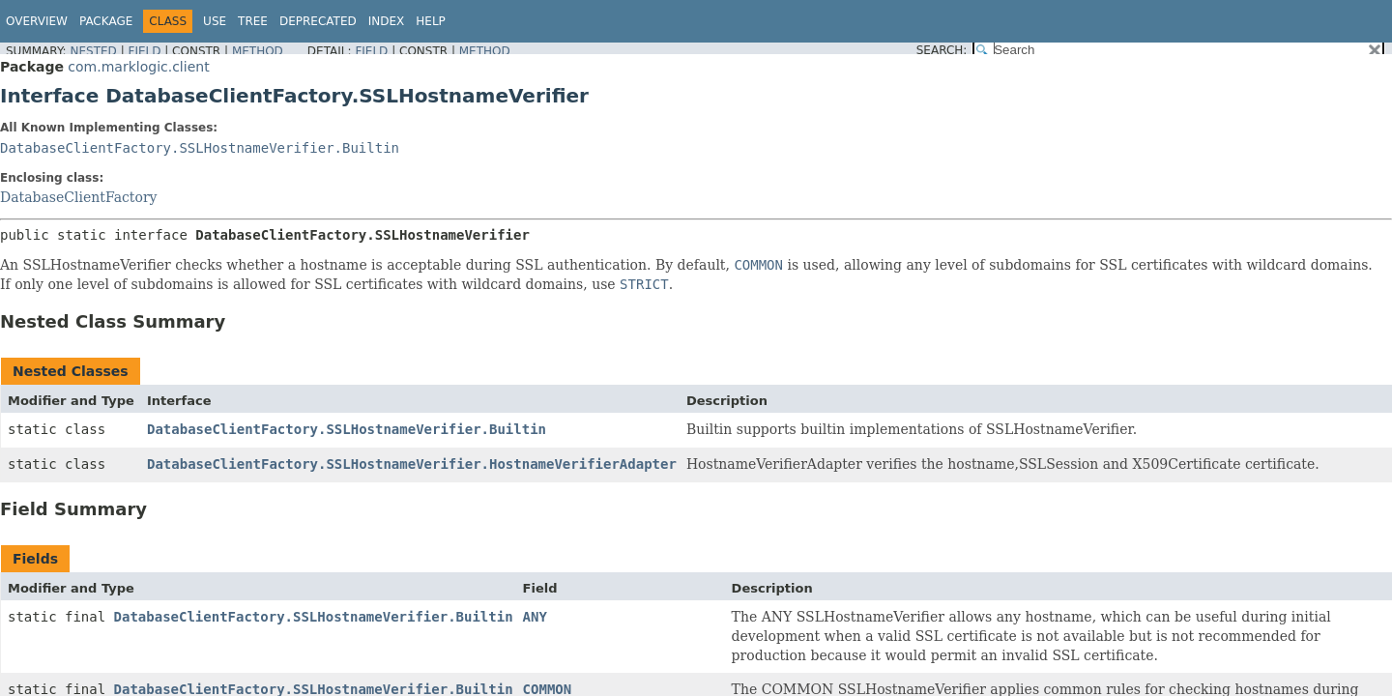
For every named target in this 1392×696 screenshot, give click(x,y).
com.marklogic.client (138, 66)
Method (257, 51)
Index (386, 21)
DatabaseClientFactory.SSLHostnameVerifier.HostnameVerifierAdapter (412, 464)
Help (431, 21)
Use (214, 21)
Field (144, 51)
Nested (93, 51)
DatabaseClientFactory (79, 197)
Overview (37, 21)
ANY (535, 616)
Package (105, 21)
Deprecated (318, 21)
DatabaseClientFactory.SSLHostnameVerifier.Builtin (199, 148)
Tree (253, 21)
